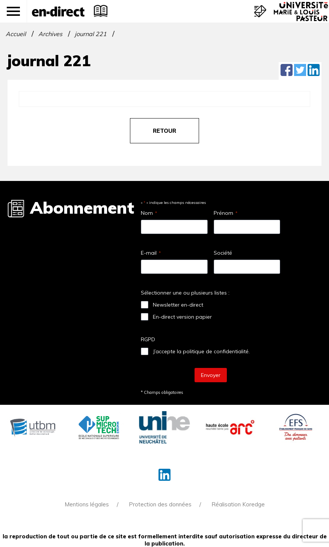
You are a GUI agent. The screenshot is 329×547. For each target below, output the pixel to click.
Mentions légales (87, 504)
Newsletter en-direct (178, 304)
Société (223, 252)
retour (164, 130)
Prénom (225, 213)
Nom (149, 213)
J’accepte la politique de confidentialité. (201, 351)
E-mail (151, 252)
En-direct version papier (182, 316)
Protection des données (160, 504)
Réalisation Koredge (238, 504)
